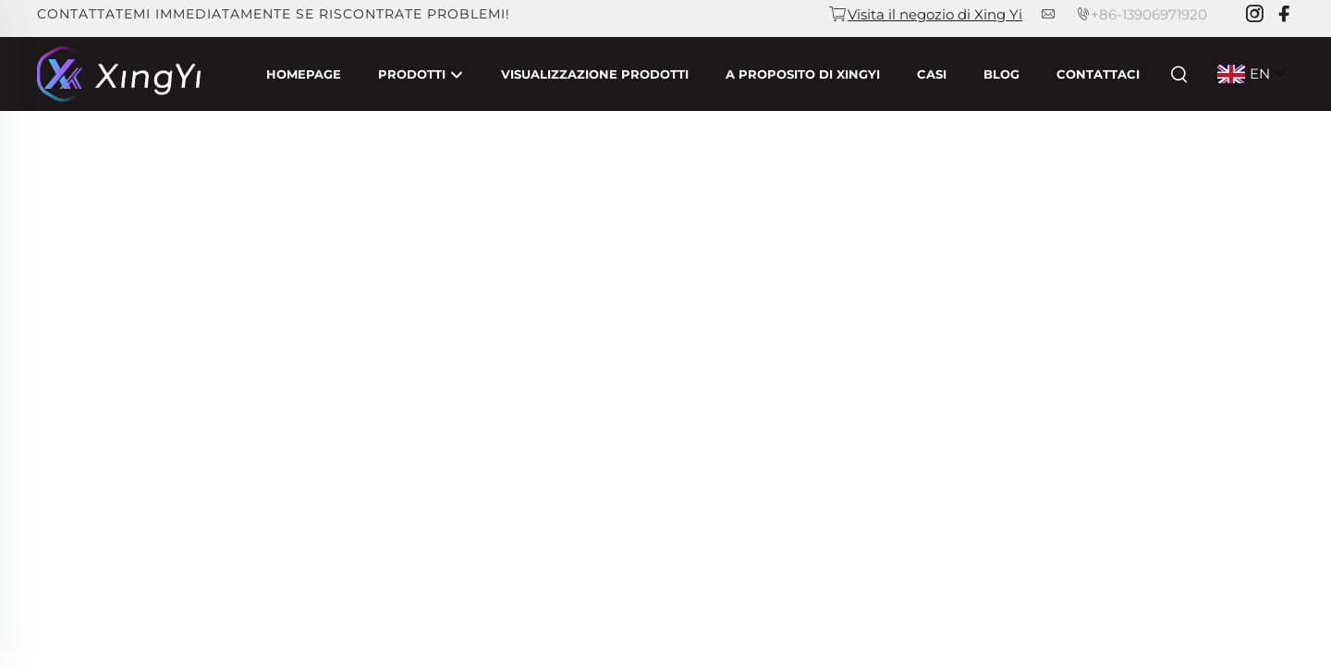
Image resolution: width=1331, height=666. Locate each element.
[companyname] (119, 72)
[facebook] (1284, 14)
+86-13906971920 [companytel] (1149, 14)
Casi (931, 74)
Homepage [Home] (303, 74)
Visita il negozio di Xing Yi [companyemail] (935, 14)
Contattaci (1098, 74)
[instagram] (1254, 14)
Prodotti (421, 75)
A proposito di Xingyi (803, 74)
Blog (1001, 74)
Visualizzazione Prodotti (595, 74)
